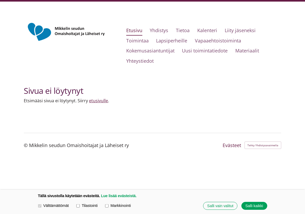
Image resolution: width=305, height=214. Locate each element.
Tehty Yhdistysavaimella (262, 145)
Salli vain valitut (220, 206)
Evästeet (232, 145)
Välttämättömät (53, 205)
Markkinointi (118, 205)
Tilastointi (86, 205)
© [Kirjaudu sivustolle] (26, 145)
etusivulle (98, 101)
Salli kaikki (254, 206)
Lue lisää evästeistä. (119, 196)
